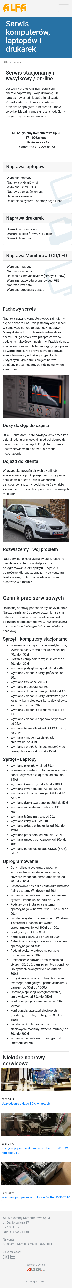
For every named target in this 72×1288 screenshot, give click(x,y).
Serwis (17, 62)
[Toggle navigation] (63, 8)
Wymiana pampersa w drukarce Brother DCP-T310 (36, 1197)
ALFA (15, 8)
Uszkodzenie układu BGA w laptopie (26, 1103)
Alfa (5, 62)
